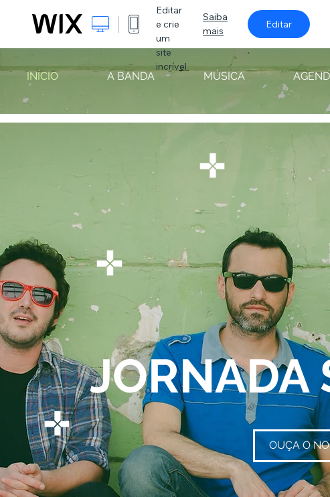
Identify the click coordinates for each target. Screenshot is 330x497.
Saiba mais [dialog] (215, 24)
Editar (279, 24)
